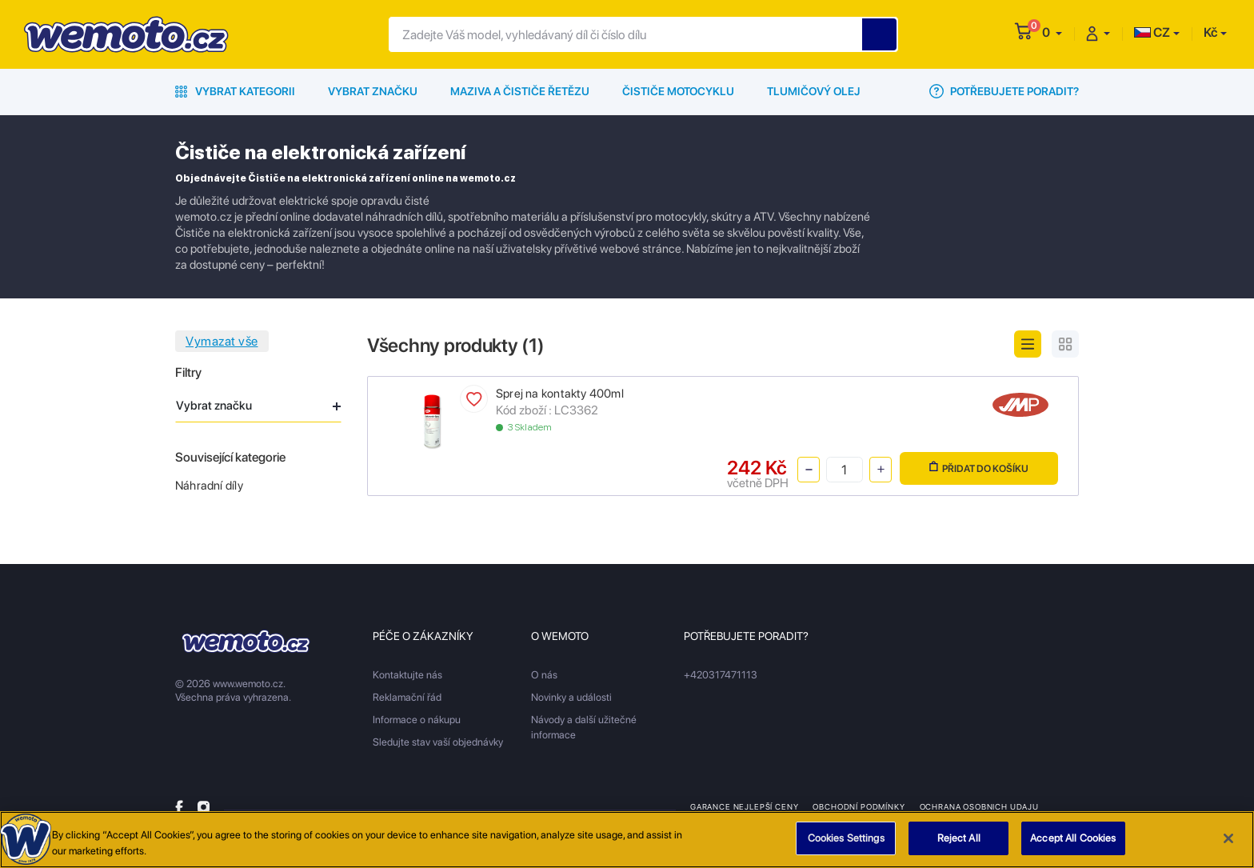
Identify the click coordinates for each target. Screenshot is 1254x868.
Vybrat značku (372, 91)
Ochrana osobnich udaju (979, 806)
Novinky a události (571, 697)
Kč (1210, 32)
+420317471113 (720, 675)
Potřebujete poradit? (1004, 91)
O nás (544, 675)
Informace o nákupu (417, 720)
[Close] (1228, 844)
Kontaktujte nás (407, 675)
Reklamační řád (407, 697)
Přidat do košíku (978, 467)
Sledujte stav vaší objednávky (438, 742)
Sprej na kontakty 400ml (560, 393)
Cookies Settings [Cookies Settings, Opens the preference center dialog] (846, 844)
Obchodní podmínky (859, 806)
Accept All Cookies (1073, 844)
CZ (1152, 32)
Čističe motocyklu (678, 91)
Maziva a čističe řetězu (519, 91)
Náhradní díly (209, 485)
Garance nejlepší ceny (744, 806)
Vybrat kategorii (235, 91)
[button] (1052, 32)
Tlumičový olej (814, 91)
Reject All (958, 844)
